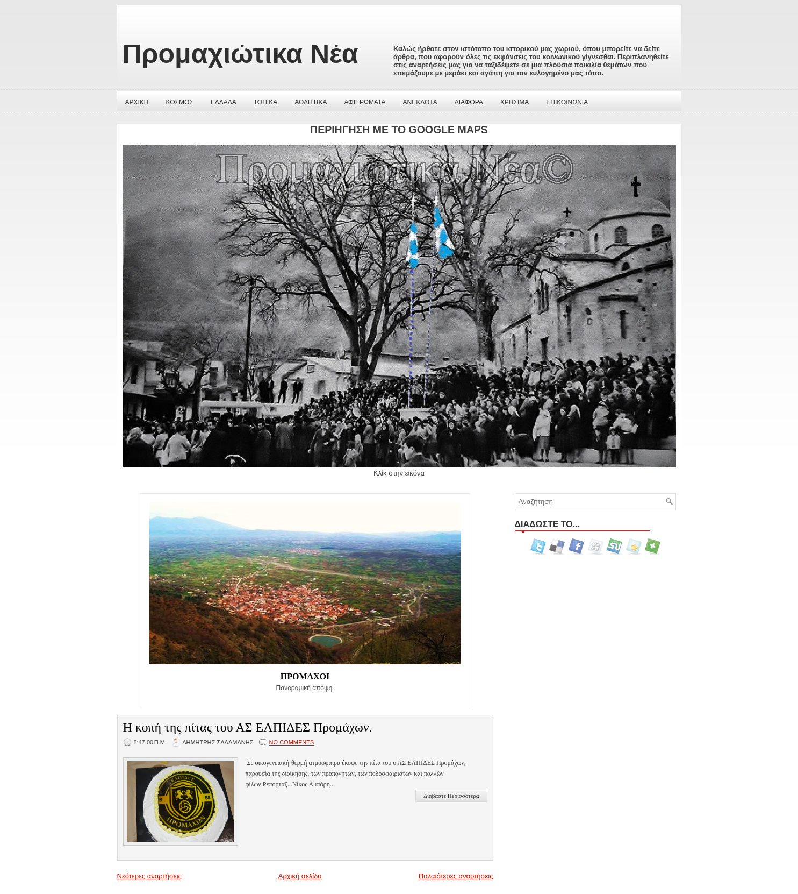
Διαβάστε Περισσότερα (451, 795)
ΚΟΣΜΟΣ (179, 102)
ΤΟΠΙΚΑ (265, 102)
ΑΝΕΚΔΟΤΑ (420, 102)
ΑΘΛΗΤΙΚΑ (310, 102)
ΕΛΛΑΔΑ (223, 102)
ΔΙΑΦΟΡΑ (469, 102)
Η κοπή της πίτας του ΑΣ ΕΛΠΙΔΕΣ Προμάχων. (247, 727)
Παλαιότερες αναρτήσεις (456, 876)
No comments (291, 742)
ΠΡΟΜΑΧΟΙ (305, 676)
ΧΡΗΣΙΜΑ (514, 102)
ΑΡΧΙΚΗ (137, 102)
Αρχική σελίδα (300, 876)
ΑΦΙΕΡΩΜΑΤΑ (364, 102)
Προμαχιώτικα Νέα (240, 54)
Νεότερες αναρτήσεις (149, 876)
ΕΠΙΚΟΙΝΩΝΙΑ (567, 102)
